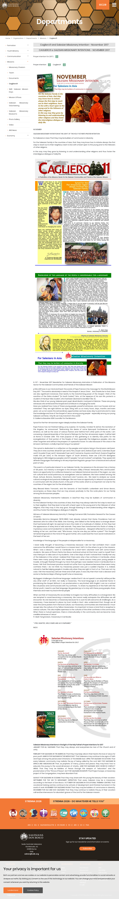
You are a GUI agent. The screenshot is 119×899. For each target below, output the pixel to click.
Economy (11, 136)
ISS (69, 825)
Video (11, 125)
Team (11, 73)
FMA (87, 825)
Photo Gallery (14, 119)
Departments (31, 38)
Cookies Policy (33, 890)
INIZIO (35, 627)
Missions (43, 38)
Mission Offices (15, 97)
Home (8, 38)
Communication (14, 56)
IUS (81, 825)
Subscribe (87, 848)
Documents (14, 78)
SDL (35, 825)
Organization (18, 38)
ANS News (13, 130)
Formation (11, 45)
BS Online (61, 825)
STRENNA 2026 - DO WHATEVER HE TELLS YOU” (78, 801)
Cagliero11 (53, 38)
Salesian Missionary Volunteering (18, 104)
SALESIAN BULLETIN (47, 825)
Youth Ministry (13, 51)
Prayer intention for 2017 (43, 56)
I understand (13, 890)
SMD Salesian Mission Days (18, 90)
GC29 (102, 5)
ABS (75, 825)
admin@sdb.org (31, 854)
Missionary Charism (17, 67)
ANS (29, 825)
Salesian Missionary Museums (18, 112)
